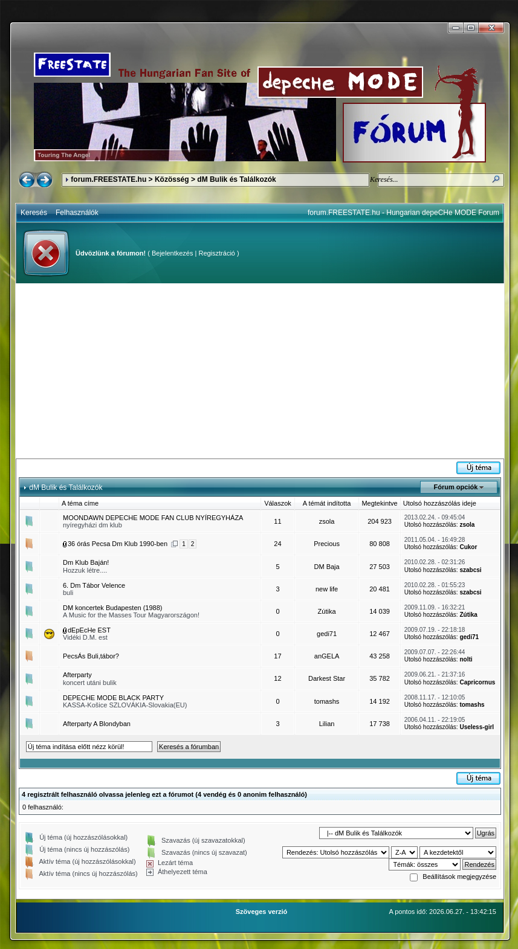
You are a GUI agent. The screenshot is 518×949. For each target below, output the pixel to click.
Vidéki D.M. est (85, 637)
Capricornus (477, 682)
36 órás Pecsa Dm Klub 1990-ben (117, 543)
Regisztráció (216, 253)
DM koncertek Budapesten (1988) (112, 607)
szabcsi (470, 570)
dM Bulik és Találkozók (236, 179)
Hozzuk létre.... (85, 570)
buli (68, 592)
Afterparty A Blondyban (97, 723)
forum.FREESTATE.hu (108, 179)
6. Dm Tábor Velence (94, 585)
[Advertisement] (260, 370)
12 (277, 678)
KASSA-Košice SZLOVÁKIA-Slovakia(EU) (125, 705)
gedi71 (327, 633)
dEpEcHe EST (89, 630)
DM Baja (326, 566)
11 (277, 521)
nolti (465, 659)
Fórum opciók (456, 487)
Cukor (468, 547)
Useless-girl (476, 727)
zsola (327, 521)
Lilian (327, 723)
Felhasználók (77, 212)
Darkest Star (326, 678)
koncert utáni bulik (90, 682)
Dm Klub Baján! (86, 562)
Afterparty (77, 674)
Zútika (327, 611)
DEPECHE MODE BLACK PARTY (113, 697)
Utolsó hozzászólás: (431, 524)
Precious (327, 543)
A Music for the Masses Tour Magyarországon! (131, 615)
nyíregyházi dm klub (92, 525)
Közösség (172, 179)
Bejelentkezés (172, 253)
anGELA (327, 656)
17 (277, 656)
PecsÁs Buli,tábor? (91, 656)
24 (277, 543)
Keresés (34, 212)
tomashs (327, 701)
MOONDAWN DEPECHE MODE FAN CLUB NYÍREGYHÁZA (153, 517)
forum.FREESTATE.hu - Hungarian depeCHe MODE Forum (403, 212)
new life (327, 589)
